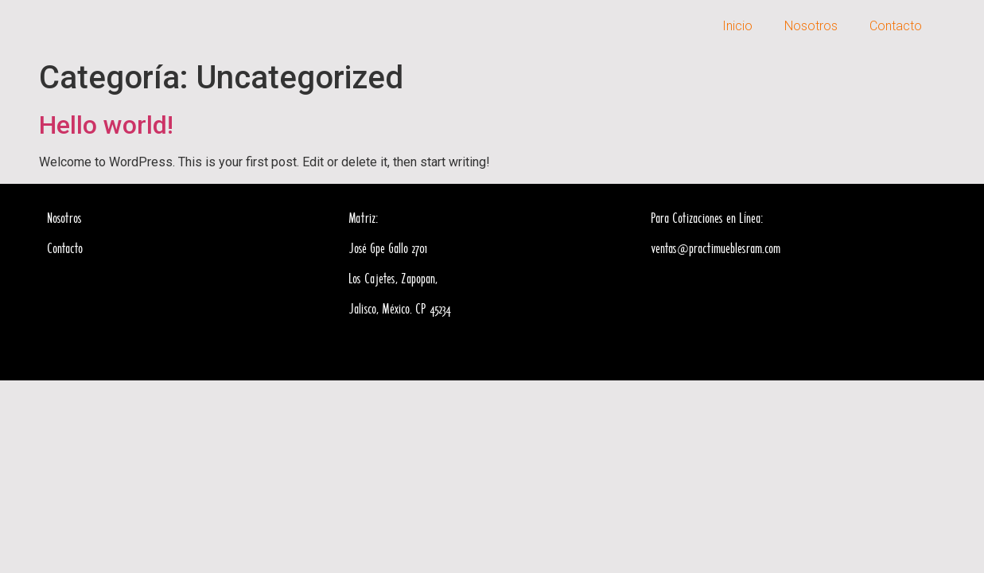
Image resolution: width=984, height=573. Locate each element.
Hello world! (106, 125)
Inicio (737, 25)
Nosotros (811, 25)
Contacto (895, 25)
